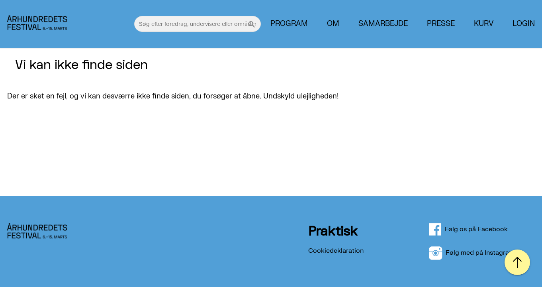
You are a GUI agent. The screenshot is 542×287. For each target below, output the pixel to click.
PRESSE (441, 24)
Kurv (483, 24)
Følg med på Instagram (472, 253)
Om (333, 24)
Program (289, 24)
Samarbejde (383, 24)
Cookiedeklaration (336, 251)
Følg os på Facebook (473, 229)
